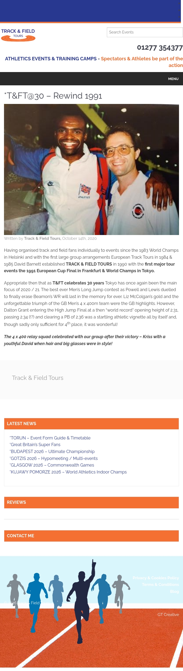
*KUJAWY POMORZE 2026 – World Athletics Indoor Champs (68, 472)
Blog (174, 591)
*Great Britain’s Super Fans (35, 444)
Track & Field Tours (38, 377)
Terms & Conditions (160, 584)
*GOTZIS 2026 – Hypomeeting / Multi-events (54, 458)
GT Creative (168, 614)
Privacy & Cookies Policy (156, 577)
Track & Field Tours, (43, 238)
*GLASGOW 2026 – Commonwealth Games (52, 465)
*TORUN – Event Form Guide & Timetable (50, 438)
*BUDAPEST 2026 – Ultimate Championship (52, 451)
